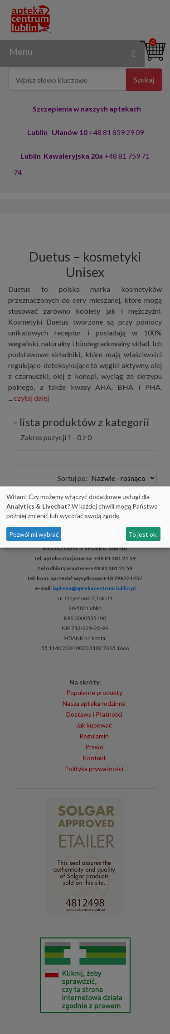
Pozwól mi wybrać (34, 534)
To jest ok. (143, 534)
